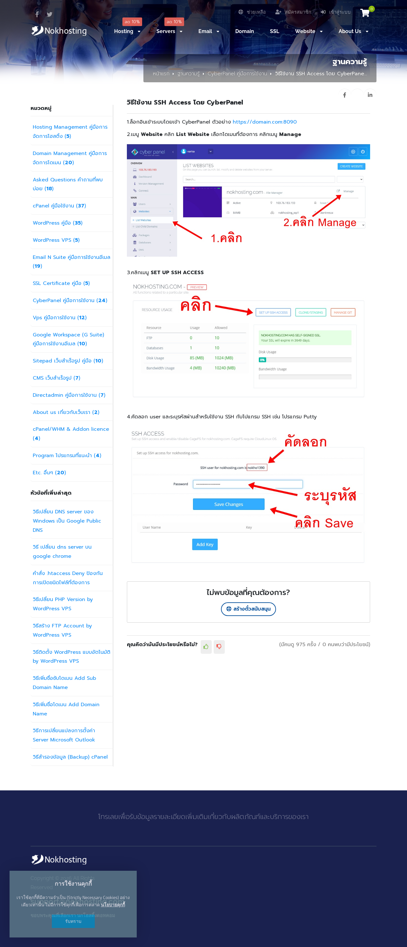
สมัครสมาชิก (293, 12)
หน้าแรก (161, 74)
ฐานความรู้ (188, 74)
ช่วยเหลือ (252, 12)
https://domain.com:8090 (265, 122)
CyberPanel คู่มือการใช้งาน (237, 74)
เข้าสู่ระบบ (336, 12)
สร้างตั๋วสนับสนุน (248, 609)
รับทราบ (73, 921)
